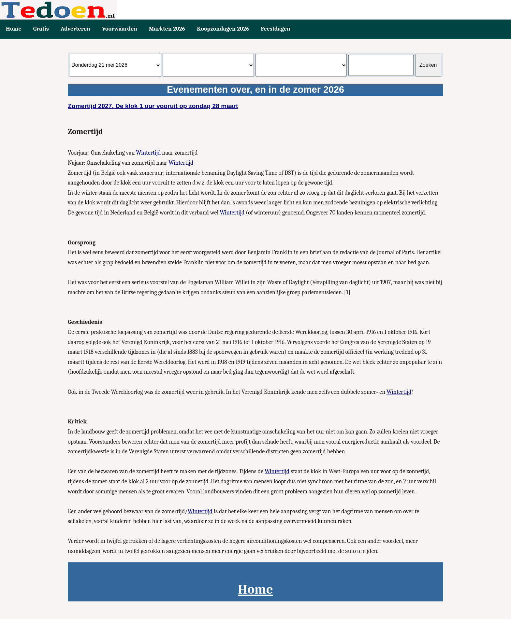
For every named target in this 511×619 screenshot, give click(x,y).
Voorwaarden (119, 28)
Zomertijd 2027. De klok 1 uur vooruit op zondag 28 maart (153, 106)
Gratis (41, 28)
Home (14, 28)
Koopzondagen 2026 (223, 28)
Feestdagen (275, 28)
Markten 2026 (167, 28)
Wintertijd (148, 152)
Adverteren (75, 28)
